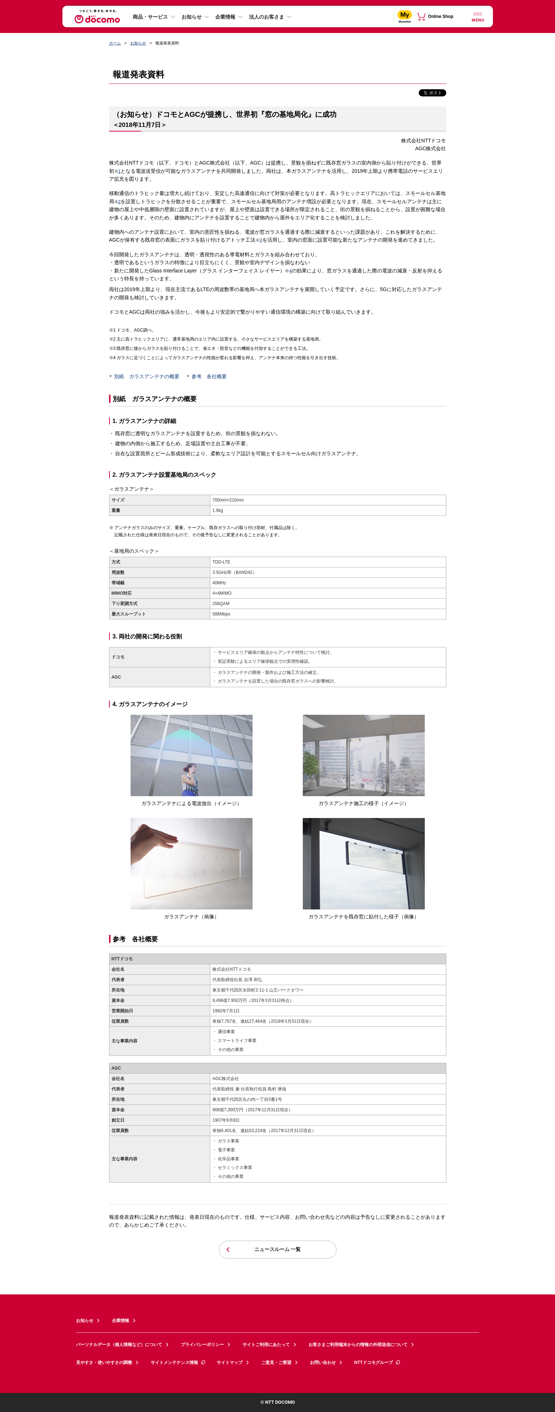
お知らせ (192, 17)
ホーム (115, 43)
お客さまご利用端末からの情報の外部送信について (358, 1344)
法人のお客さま (266, 17)
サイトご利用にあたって (266, 1344)
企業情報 (225, 17)
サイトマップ (230, 1362)
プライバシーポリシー (202, 1344)
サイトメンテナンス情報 (178, 1362)
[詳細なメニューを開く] (478, 16)
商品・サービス (150, 17)
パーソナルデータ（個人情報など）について (119, 1344)
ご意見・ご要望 (276, 1362)
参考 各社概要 (209, 376)
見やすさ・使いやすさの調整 (104, 1362)
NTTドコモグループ (377, 1362)
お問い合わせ (323, 1362)
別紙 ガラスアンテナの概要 (146, 376)
